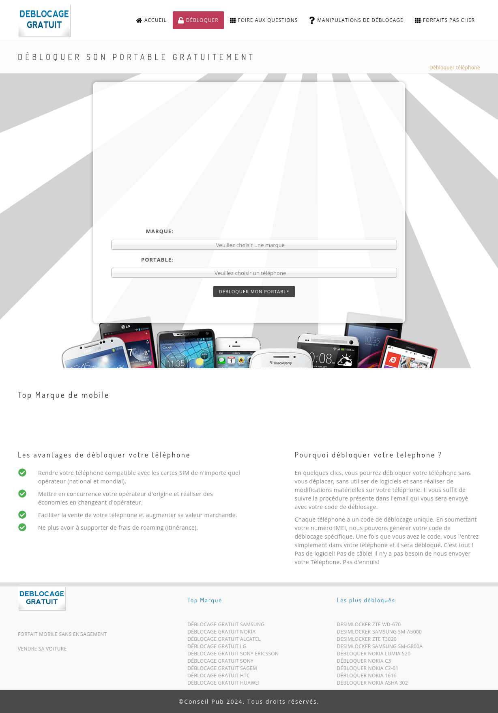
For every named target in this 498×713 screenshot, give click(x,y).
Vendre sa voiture (42, 648)
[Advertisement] (254, 166)
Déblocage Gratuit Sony (220, 662)
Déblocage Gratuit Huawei (223, 684)
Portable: (157, 259)
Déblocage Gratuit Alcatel (224, 640)
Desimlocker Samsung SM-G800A (380, 648)
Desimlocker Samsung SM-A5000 (379, 633)
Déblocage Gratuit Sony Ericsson (233, 655)
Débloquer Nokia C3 (364, 662)
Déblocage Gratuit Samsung (225, 626)
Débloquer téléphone (454, 67)
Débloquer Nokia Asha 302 (372, 684)
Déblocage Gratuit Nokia (221, 633)
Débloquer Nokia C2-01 (368, 670)
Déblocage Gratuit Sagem (222, 670)
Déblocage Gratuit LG (217, 648)
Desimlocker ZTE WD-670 (369, 626)
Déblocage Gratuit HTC (218, 677)
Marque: (160, 231)
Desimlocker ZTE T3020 (367, 640)
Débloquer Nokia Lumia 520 (374, 655)
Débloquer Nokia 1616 (367, 677)
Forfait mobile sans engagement (62, 634)
